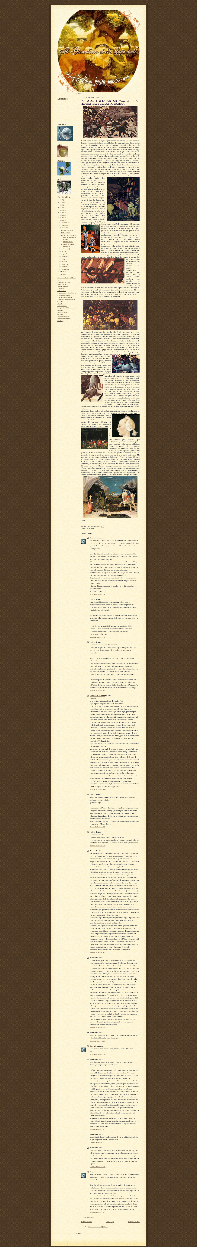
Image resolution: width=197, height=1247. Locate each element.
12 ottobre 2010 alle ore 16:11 (97, 1166)
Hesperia (93, 538)
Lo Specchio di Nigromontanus (67, 308)
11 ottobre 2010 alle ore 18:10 (97, 789)
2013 (61, 212)
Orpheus (60, 314)
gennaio (64, 269)
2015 (61, 207)
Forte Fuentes (65, 232)
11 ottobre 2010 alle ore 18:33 (97, 845)
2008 (61, 274)
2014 (61, 210)
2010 (61, 220)
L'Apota (59, 303)
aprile (64, 261)
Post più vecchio (134, 1222)
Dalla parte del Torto (63, 282)
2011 (61, 217)
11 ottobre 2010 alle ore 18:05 (97, 690)
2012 (61, 215)
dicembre (65, 222)
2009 (61, 271)
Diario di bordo (62, 284)
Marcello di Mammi (97, 696)
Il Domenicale (61, 291)
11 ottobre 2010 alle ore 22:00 (97, 1027)
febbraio (64, 266)
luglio (64, 254)
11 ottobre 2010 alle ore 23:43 (97, 1054)
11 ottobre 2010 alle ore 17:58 (97, 637)
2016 (61, 205)
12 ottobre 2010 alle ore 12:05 (97, 1142)
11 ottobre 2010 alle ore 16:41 (97, 594)
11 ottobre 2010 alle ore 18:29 (97, 827)
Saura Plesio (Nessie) (64, 318)
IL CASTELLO (62, 288)
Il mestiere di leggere (63, 295)
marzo (64, 264)
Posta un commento (88, 1217)
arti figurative (90, 528)
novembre (65, 225)
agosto (64, 251)
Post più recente (86, 1222)
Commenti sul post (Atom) (98, 1227)
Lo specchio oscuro (67, 230)
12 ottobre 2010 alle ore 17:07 (97, 1212)
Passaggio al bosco (63, 316)
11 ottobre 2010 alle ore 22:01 (97, 1041)
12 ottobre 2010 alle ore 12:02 (97, 1129)
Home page (110, 1222)
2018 (61, 200)
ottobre (64, 228)
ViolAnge (60, 321)
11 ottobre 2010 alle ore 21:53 (97, 952)
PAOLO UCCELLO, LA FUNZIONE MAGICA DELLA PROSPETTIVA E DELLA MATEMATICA (109, 102)
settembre (65, 249)
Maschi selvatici (62, 312)
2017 (61, 202)
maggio (64, 259)
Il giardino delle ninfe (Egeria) (66, 293)
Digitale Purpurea (62, 286)
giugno (64, 256)
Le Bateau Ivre (61, 306)
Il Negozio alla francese (64, 297)
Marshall (60, 310)
